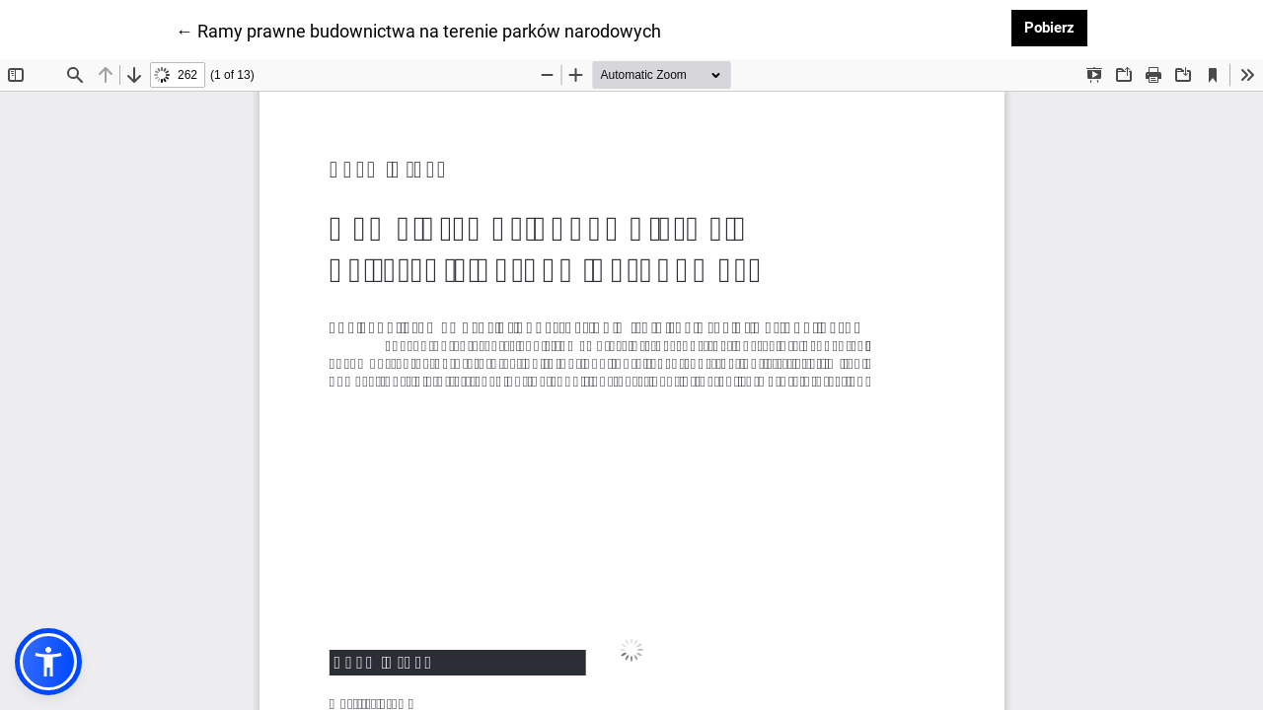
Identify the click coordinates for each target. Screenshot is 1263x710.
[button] (48, 661)
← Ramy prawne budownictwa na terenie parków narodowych (418, 29)
